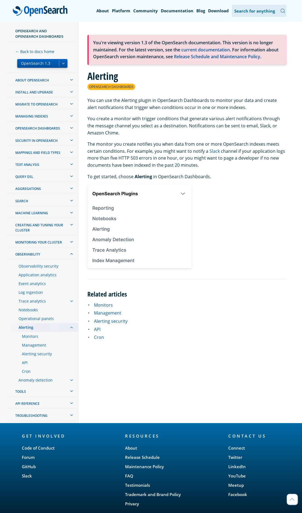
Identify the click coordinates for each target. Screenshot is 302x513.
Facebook (237, 494)
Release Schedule (142, 457)
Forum (28, 457)
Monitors (30, 336)
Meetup (236, 485)
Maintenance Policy (144, 466)
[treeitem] (71, 79)
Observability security (38, 266)
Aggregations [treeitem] (28, 188)
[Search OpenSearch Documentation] (259, 11)
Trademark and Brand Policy (153, 494)
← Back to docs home (34, 51)
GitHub (29, 466)
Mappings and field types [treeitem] (37, 152)
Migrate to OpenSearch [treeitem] (36, 104)
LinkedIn (237, 466)
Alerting (26, 327)
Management (34, 345)
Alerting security (37, 353)
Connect (236, 448)
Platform (121, 10)
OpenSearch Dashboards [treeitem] (37, 128)
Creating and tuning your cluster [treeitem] (39, 228)
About (102, 10)
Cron (26, 371)
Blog (200, 10)
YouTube (237, 476)
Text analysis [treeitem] (27, 164)
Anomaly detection (36, 380)
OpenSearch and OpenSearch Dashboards (39, 33)
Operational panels (36, 318)
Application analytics (38, 274)
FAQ (129, 476)
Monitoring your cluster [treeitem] (38, 242)
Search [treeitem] (21, 201)
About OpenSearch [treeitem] (32, 80)
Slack (214, 151)
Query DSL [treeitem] (24, 176)
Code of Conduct (38, 448)
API (25, 362)
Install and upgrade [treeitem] (34, 92)
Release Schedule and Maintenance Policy (217, 57)
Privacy (132, 503)
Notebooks (28, 309)
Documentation (177, 10)
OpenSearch (41, 11)
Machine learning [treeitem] (31, 213)
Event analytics (32, 283)
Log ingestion (31, 292)
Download (218, 10)
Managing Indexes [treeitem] (31, 116)
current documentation (205, 50)
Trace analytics (32, 301)
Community (145, 10)
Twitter (235, 457)
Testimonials (137, 485)
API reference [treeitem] (27, 403)
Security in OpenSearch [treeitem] (36, 140)
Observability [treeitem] (27, 254)
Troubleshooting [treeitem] (31, 415)
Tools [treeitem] (20, 391)
